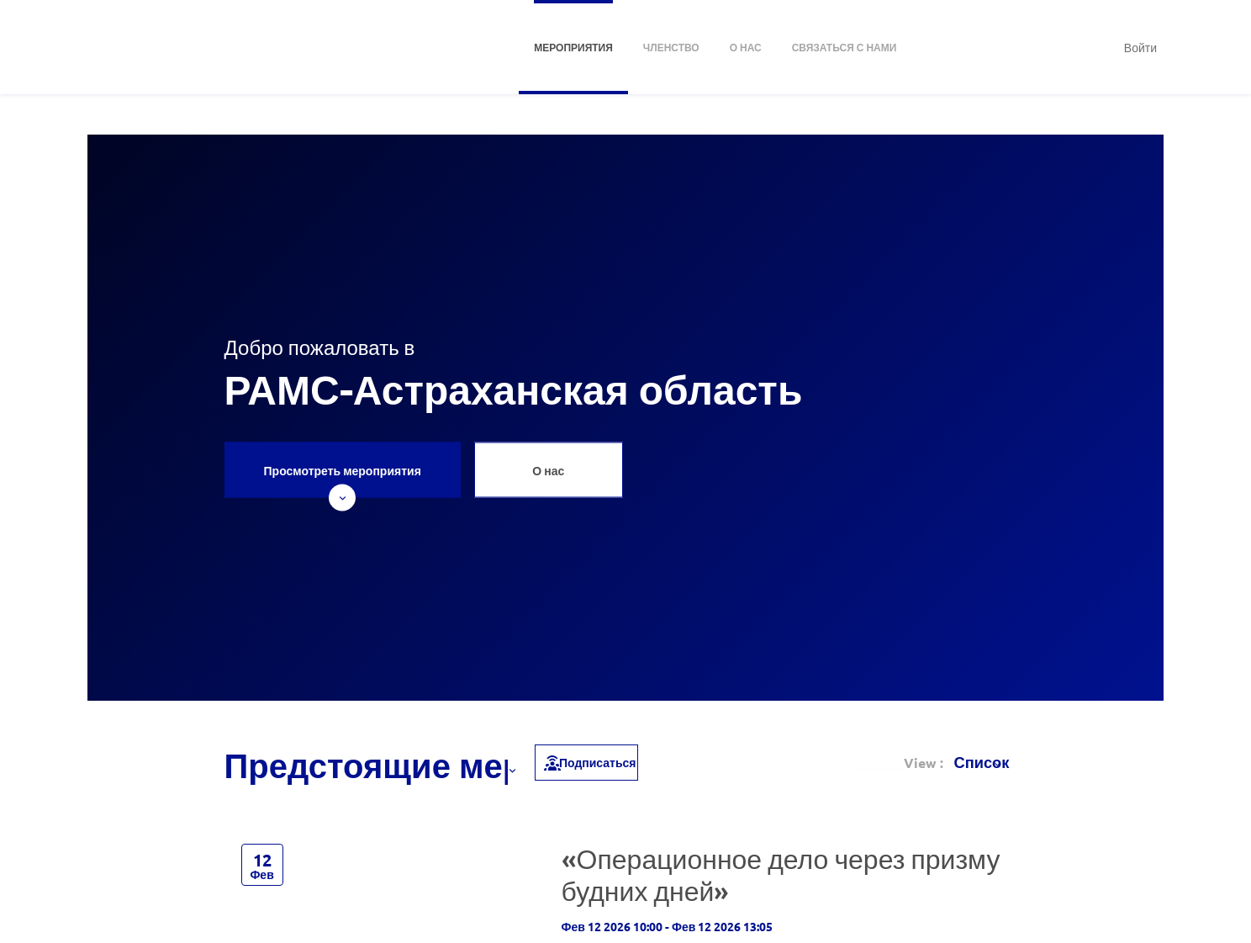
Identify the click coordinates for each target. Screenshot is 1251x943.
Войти (1140, 47)
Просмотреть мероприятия (342, 480)
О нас (548, 470)
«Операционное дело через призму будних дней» (781, 874)
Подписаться (589, 762)
